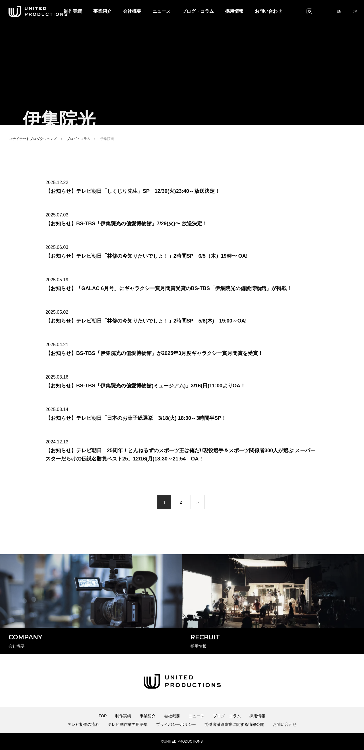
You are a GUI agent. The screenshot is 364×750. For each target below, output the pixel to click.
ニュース (161, 11)
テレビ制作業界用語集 (128, 724)
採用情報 (234, 11)
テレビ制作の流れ (83, 724)
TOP (103, 716)
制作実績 (123, 716)
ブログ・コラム (198, 11)
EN (339, 11)
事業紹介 (102, 11)
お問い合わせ (268, 11)
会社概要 (132, 11)
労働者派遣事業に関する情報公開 (234, 724)
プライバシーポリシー (176, 724)
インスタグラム (309, 11)
